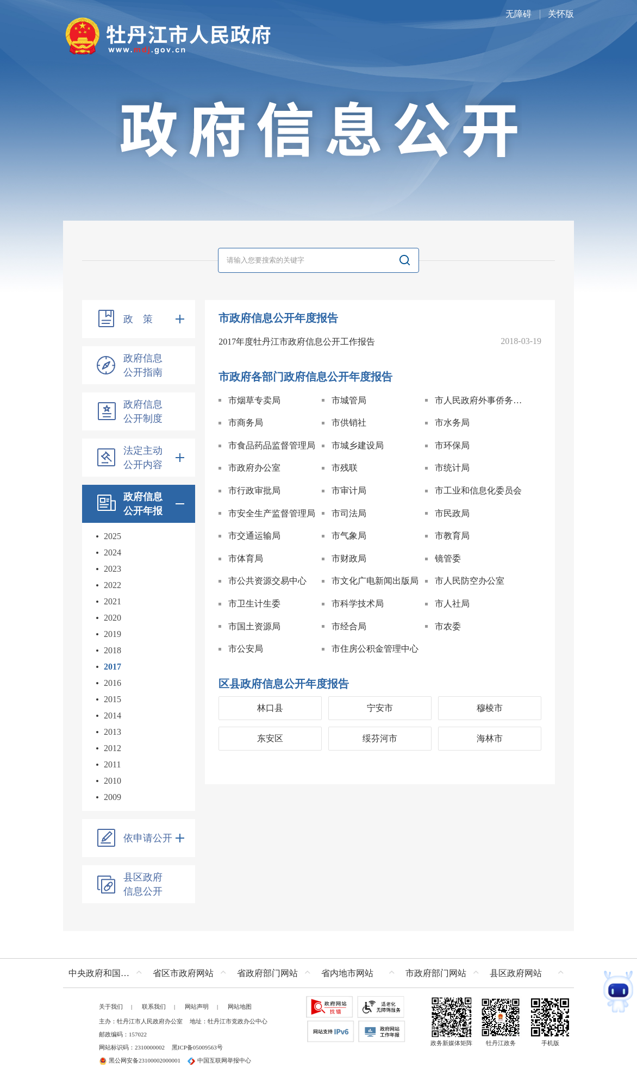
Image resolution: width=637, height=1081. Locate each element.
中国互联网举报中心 (219, 1060)
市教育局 (452, 535)
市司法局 (349, 513)
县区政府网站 (516, 973)
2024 (112, 552)
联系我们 (154, 1006)
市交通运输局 (254, 535)
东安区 (270, 738)
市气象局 (349, 535)
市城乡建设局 (358, 445)
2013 (112, 731)
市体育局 (245, 558)
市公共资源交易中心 (267, 580)
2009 (112, 797)
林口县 (270, 708)
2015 (112, 699)
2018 (112, 650)
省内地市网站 (347, 973)
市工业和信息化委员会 (478, 490)
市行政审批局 (254, 490)
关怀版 (561, 13)
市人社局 (452, 603)
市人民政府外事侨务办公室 (481, 400)
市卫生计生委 (254, 603)
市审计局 (349, 490)
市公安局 (245, 648)
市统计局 (452, 467)
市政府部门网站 (435, 973)
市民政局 (452, 513)
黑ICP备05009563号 (197, 1047)
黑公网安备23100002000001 (139, 1060)
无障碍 (518, 13)
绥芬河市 (380, 738)
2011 (112, 764)
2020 (112, 617)
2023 (112, 568)
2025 (112, 536)
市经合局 (349, 626)
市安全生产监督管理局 (271, 513)
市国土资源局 (254, 626)
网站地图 (240, 1006)
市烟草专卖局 (254, 400)
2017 (112, 666)
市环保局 (452, 445)
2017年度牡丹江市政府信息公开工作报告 (296, 341)
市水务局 (452, 422)
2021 (112, 601)
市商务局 (245, 422)
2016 (112, 683)
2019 (112, 634)
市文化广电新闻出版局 (375, 580)
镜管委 (448, 558)
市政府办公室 (254, 467)
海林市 (490, 738)
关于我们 (111, 1006)
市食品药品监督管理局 (271, 445)
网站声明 (197, 1006)
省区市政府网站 (183, 973)
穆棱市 (490, 708)
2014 (112, 715)
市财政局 (349, 558)
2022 (112, 585)
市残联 (345, 467)
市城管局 (349, 400)
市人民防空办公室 (469, 580)
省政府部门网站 (267, 973)
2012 (112, 748)
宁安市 (380, 708)
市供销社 (349, 422)
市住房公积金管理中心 (375, 648)
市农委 (448, 626)
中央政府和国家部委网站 (107, 973)
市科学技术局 (358, 603)
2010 (112, 780)
